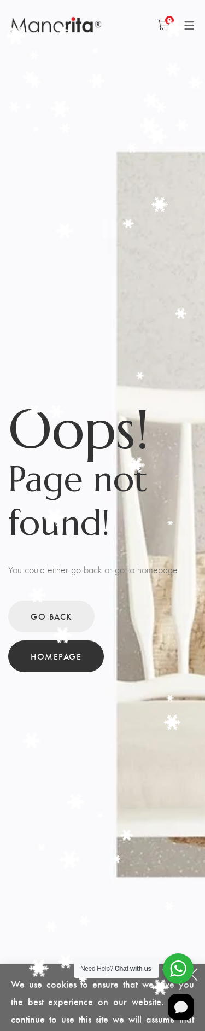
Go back (51, 616)
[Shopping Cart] (163, 24)
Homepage (56, 656)
